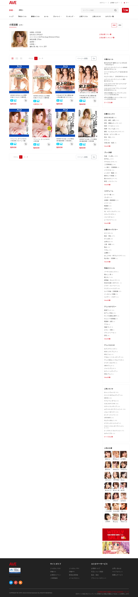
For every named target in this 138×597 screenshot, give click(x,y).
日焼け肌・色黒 (110, 143)
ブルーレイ (56, 16)
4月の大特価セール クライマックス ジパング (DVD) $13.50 (115, 94)
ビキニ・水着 (109, 330)
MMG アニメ (109, 374)
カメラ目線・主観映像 (112, 291)
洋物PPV (72, 572)
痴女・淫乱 (109, 236)
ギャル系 (108, 239)
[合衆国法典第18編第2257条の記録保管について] (113, 592)
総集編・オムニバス (112, 280)
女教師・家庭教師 (111, 200)
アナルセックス (110, 162)
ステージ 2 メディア (112, 406)
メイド (107, 203)
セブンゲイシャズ (110, 349)
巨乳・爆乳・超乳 (111, 120)
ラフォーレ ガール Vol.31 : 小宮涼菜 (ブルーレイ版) (18, 140)
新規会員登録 (73, 575)
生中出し (109, 159)
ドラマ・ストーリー (112, 286)
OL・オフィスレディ (112, 211)
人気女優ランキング (106, 38)
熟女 (107, 247)
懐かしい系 (108, 274)
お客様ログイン (55, 575)
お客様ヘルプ (114, 2)
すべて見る (108, 102)
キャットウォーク (111, 392)
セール (46, 16)
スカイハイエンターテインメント (114, 427)
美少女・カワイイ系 (112, 134)
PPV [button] (120, 25)
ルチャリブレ (109, 433)
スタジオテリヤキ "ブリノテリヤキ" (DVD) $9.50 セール (115, 89)
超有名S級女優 (110, 117)
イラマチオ (109, 170)
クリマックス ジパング (112, 423)
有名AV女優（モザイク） (113, 283)
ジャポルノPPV (74, 568)
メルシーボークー (111, 412)
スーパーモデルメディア (113, 395)
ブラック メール (110, 333)
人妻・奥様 (109, 244)
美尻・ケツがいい (111, 126)
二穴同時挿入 (110, 164)
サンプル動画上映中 (111, 316)
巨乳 (106, 335)
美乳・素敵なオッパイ (113, 123)
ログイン (103, 2)
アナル (107, 324)
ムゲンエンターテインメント (114, 409)
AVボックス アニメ (111, 351)
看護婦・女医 (109, 321)
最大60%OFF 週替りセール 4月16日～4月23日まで (115, 64)
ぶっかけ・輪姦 (110, 173)
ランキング (69, 16)
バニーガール (109, 217)
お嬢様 (107, 253)
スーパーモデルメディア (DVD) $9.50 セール (116, 73)
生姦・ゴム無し (111, 156)
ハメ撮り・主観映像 (111, 167)
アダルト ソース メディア (113, 357)
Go (94, 58)
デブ (106, 140)
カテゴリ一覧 (109, 16)
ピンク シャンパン (111, 415)
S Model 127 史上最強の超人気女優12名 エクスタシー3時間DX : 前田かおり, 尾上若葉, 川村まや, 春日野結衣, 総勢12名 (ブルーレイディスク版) (65, 96)
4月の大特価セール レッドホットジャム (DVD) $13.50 (115, 98)
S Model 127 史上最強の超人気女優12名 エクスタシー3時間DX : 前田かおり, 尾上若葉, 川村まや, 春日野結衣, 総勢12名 (87, 97)
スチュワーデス (110, 214)
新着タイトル (35, 16)
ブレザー (108, 197)
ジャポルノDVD (55, 568)
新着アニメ (109, 310)
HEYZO (108, 398)
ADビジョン (108, 354)
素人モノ (108, 277)
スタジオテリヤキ (111, 404)
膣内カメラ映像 (110, 176)
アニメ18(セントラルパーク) (114, 360)
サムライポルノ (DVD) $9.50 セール (116, 76)
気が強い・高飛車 (111, 258)
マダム (107, 250)
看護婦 (107, 206)
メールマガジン (74, 578)
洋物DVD (53, 572)
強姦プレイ (108, 327)
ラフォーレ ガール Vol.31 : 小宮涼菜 (41, 140)
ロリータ (108, 233)
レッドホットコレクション (114, 431)
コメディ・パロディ (111, 297)
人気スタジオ (96, 16)
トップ (11, 16)
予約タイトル (22, 16)
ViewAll (107, 146)
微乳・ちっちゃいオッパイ (114, 131)
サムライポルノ (110, 420)
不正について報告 (97, 572)
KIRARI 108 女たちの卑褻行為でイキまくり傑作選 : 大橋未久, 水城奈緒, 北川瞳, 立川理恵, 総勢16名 (41, 97)
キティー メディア (111, 371)
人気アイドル (83, 16)
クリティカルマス (110, 363)
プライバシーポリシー (98, 578)
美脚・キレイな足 (111, 129)
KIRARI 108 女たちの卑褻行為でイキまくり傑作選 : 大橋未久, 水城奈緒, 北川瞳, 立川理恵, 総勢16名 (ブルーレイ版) (18, 96)
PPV (21, 10)
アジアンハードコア (112, 288)
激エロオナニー (110, 178)
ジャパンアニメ (110, 368)
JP (126, 3)
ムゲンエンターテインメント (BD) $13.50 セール (114, 80)
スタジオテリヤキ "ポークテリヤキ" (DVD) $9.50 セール (115, 84)
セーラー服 (109, 195)
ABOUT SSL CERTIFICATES (14, 576)
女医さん (108, 209)
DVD (11, 10)
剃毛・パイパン (110, 181)
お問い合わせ (116, 568)
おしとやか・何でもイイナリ (114, 256)
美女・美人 (109, 137)
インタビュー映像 (111, 294)
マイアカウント (117, 572)
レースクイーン (110, 220)
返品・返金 (95, 575)
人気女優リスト (105, 34)
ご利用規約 (54, 578)
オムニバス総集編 (111, 319)
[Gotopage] (84, 58)
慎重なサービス (117, 575)
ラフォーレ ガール (111, 401)
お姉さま (108, 241)
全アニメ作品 (110, 313)
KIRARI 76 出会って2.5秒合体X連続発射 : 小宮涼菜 (88, 140)
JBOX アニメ (109, 366)
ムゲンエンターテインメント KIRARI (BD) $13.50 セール (115, 68)
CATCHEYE (109, 418)
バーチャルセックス (111, 272)
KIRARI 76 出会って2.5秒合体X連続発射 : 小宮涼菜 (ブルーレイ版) (65, 140)
